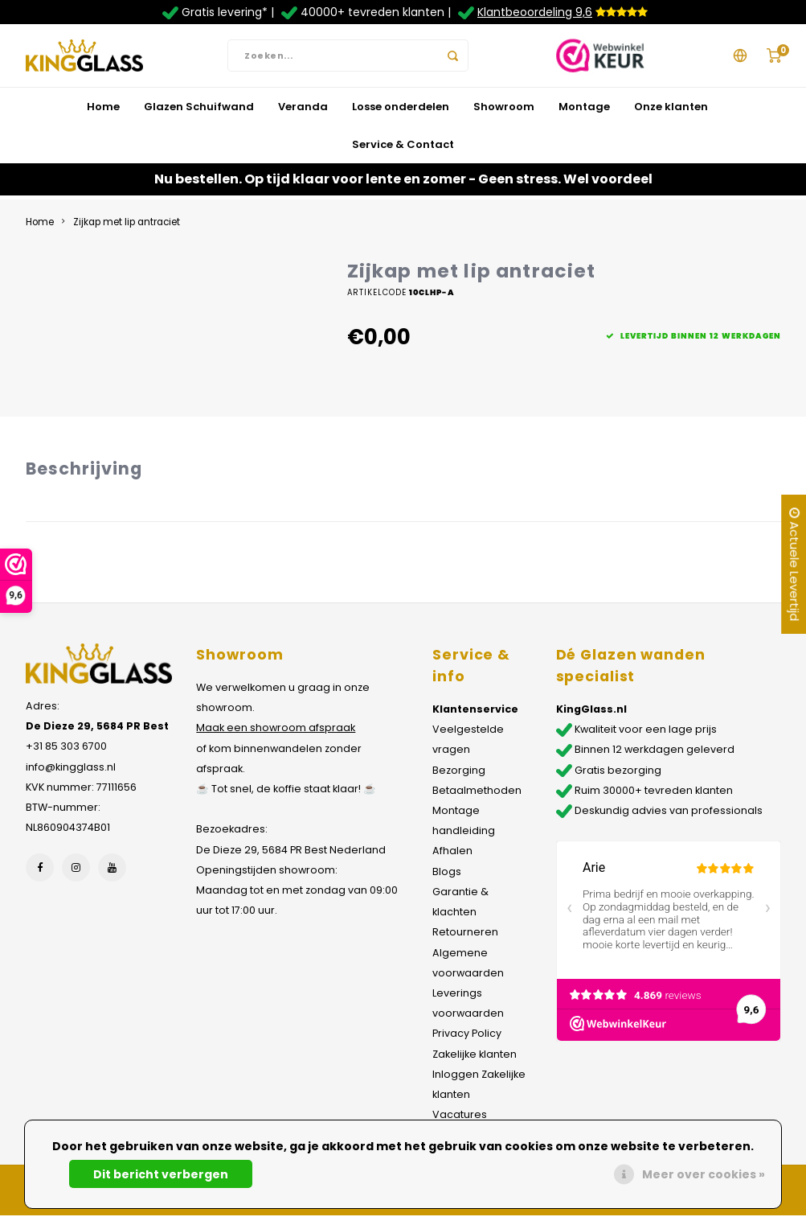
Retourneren (465, 941)
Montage (584, 115)
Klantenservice (475, 718)
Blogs (446, 880)
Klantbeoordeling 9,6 (534, 12)
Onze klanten (671, 115)
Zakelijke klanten (474, 1063)
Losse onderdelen (400, 115)
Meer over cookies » (703, 1174)
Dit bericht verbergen (160, 1174)
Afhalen (452, 860)
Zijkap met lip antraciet (126, 230)
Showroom (503, 115)
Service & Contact (403, 153)
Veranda (303, 115)
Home (103, 115)
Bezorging (458, 779)
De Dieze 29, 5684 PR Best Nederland (291, 858)
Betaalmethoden (477, 799)
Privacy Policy (466, 1043)
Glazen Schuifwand (199, 115)
